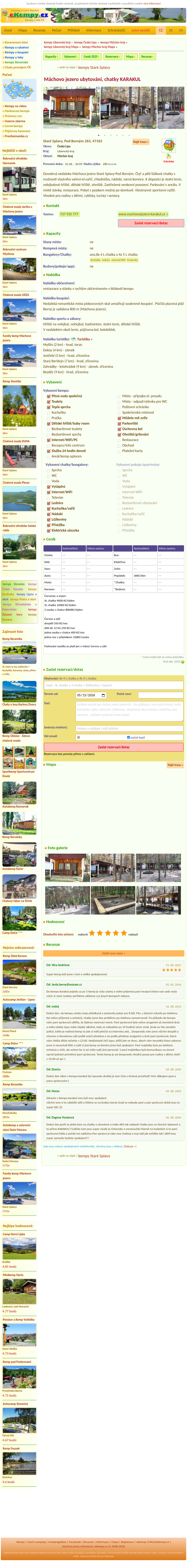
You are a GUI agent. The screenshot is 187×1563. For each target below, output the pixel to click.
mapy (154, 1552)
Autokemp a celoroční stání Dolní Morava (16, 1127)
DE (171, 30)
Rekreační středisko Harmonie (15, 161)
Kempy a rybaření (17, 47)
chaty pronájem (175, 1552)
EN (181, 30)
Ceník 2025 (90, 56)
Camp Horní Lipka (14, 1234)
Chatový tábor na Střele (17, 901)
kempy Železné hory (19, 612)
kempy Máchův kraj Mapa (98, 47)
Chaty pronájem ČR (18, 67)
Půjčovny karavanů (17, 131)
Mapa (22, 30)
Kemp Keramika (12, 639)
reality (71, 1552)
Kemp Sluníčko (12, 381)
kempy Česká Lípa (85, 42)
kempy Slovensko (16, 62)
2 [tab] (105, 136)
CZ (161, 30)
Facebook (75, 1542)
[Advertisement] (19, 1513)
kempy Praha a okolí (23, 599)
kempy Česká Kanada (19, 586)
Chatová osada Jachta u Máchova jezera (17, 209)
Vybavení (70, 56)
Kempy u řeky (14, 57)
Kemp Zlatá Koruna (15, 956)
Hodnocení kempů (17, 111)
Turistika (83, 339)
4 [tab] (117, 136)
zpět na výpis (68, 67)
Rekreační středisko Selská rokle (19, 528)
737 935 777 (69, 214)
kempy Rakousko (105, 1556)
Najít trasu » (141, 142)
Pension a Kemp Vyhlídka (18, 1319)
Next (181, 110)
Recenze (39, 30)
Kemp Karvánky (12, 837)
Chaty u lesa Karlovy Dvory (19, 704)
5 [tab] (123, 136)
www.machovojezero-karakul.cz (142, 214)
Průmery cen (13, 116)
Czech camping (36, 1542)
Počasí (56, 30)
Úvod (8, 30)
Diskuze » (130, 1147)
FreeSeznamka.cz (16, 136)
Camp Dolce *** (12, 933)
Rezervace (112, 56)
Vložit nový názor (113, 954)
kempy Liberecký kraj (57, 42)
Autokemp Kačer (12, 869)
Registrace (127, 1542)
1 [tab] (99, 136)
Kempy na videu (16, 106)
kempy (20, 1542)
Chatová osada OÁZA (16, 295)
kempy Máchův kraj (112, 42)
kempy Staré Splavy (94, 67)
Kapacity (50, 56)
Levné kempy (14, 126)
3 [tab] (111, 136)
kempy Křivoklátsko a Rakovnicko (19, 607)
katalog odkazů (136, 1552)
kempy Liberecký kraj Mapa (61, 47)
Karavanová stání (16, 42)
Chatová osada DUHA (16, 441)
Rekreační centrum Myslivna (15, 252)
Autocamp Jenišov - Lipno (19, 999)
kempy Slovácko (14, 584)
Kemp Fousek (11, 1448)
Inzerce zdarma (15, 121)
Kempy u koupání (16, 52)
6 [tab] (129, 136)
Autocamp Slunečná (15, 1404)
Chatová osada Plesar (16, 482)
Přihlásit (74, 30)
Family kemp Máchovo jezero (17, 338)
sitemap (141, 1542)
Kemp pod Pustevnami (17, 1362)
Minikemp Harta (13, 1275)
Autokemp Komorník (15, 806)
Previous (45, 110)
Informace (93, 30)
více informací (151, 3)
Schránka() (116, 30)
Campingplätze (57, 1542)
